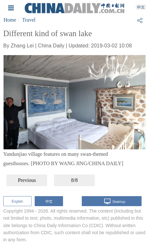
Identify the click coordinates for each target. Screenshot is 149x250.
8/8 (74, 180)
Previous (27, 180)
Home (10, 20)
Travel (29, 20)
